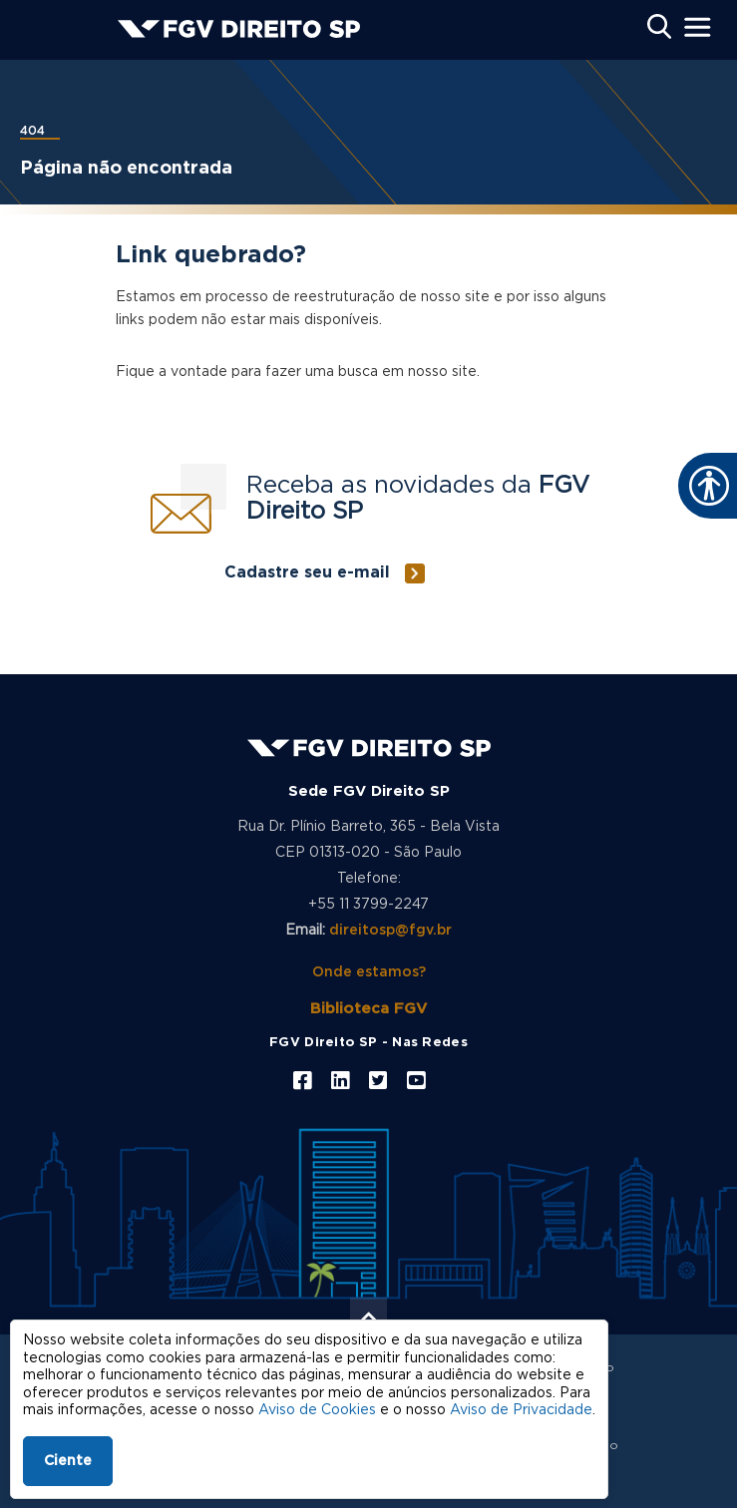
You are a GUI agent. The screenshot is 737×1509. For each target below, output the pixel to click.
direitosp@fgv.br (390, 931)
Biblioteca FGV (368, 1008)
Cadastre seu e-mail (307, 572)
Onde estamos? (369, 972)
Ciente (68, 1461)
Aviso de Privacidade (521, 1410)
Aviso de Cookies (317, 1410)
